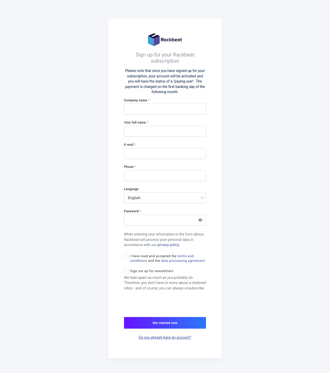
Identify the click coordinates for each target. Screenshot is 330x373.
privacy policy (168, 245)
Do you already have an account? (165, 337)
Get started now (165, 323)
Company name (137, 100)
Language (131, 189)
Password (132, 211)
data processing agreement (183, 261)
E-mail (130, 145)
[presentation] (163, 307)
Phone (130, 167)
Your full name (136, 122)
